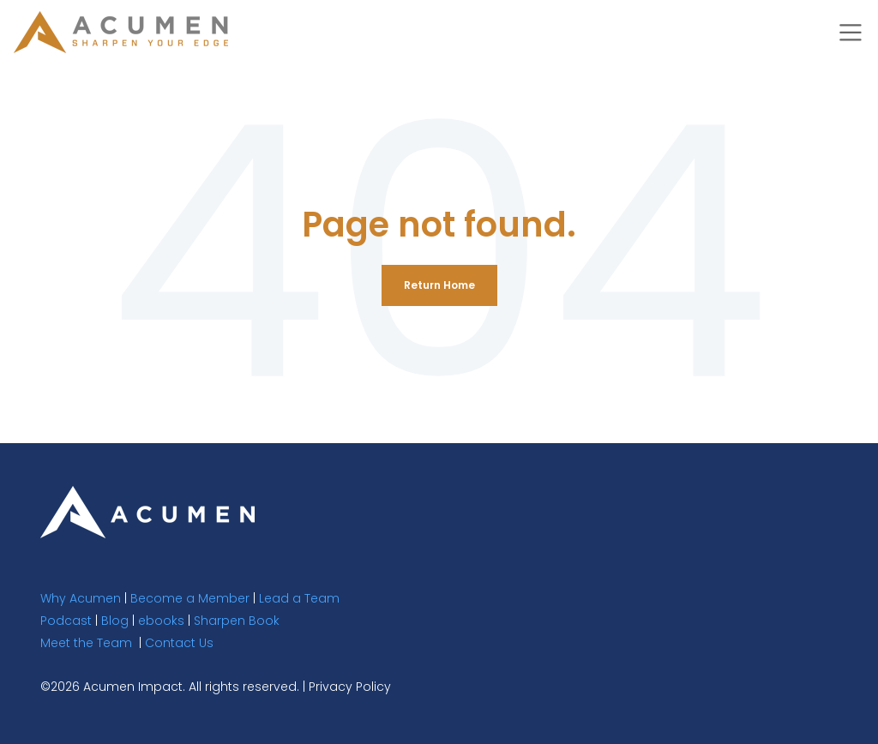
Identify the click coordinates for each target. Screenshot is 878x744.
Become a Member (190, 598)
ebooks (161, 620)
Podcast (66, 620)
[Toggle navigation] (850, 32)
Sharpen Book (237, 620)
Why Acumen (80, 598)
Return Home (439, 285)
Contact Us (179, 642)
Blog (115, 620)
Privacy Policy (350, 686)
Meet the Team (86, 642)
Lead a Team (299, 598)
